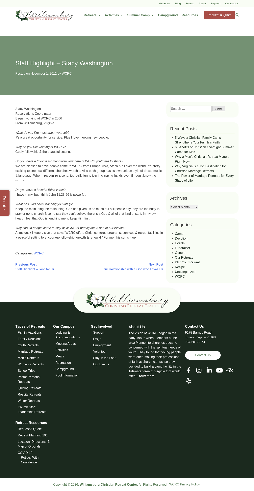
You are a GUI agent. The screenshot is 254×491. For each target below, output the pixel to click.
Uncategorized (185, 271)
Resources (192, 15)
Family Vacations (30, 332)
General (180, 252)
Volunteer (164, 3)
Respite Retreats (29, 394)
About (202, 3)
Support (215, 3)
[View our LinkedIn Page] (209, 370)
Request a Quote (220, 15)
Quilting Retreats (29, 388)
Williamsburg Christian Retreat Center (108, 484)
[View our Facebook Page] (188, 370)
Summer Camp (140, 15)
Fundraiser (182, 248)
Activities (114, 15)
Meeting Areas (66, 343)
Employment (102, 345)
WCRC (67, 73)
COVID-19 (25, 452)
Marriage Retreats (30, 351)
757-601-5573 (195, 342)
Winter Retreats (29, 400)
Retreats (92, 15)
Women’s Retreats (31, 364)
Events (190, 3)
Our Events (101, 364)
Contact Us (232, 3)
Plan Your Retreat (187, 262)
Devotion (181, 238)
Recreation (63, 362)
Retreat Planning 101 (33, 435)
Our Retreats (184, 257)
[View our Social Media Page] (198, 370)
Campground (168, 15)
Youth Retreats (28, 345)
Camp (179, 233)
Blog (178, 3)
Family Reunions (29, 339)
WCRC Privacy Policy (184, 484)
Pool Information (67, 375)
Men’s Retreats (28, 358)
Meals (60, 356)
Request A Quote (30, 429)
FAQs (97, 339)
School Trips (26, 370)
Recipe (180, 267)
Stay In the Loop (104, 358)
